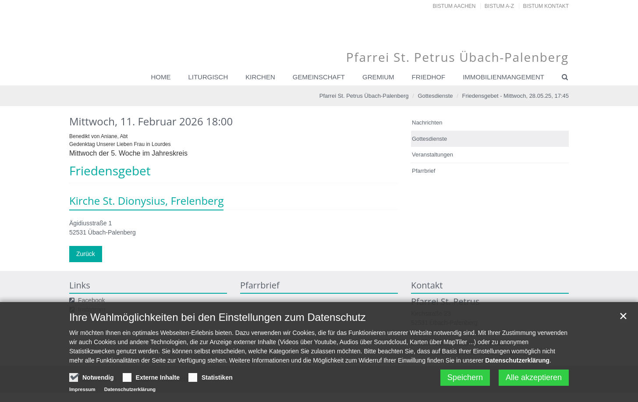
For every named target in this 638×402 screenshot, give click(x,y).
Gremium (378, 77)
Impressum (82, 391)
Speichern (465, 379)
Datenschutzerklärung (517, 362)
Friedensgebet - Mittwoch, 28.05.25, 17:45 (515, 95)
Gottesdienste (435, 95)
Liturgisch (208, 77)
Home (160, 77)
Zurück (85, 253)
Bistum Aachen (454, 6)
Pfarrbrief (423, 170)
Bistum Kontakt (546, 6)
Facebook (91, 300)
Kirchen (260, 77)
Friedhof (428, 77)
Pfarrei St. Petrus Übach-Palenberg (364, 95)
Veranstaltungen (432, 154)
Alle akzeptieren (534, 379)
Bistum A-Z (499, 6)
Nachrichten (427, 122)
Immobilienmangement (503, 77)
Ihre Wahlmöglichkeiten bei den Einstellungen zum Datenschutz (217, 319)
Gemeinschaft (319, 77)
